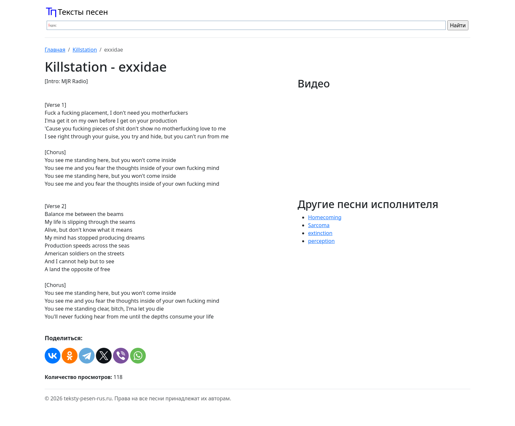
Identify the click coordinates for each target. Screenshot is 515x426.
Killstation (85, 49)
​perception (321, 241)
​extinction (320, 233)
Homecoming (325, 217)
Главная (55, 49)
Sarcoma (318, 225)
